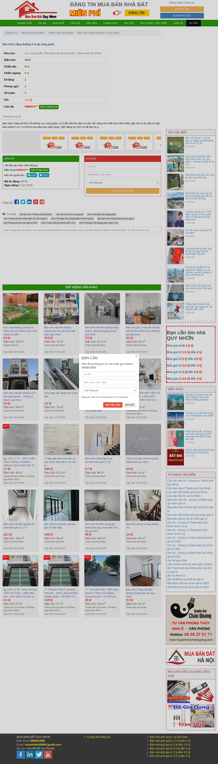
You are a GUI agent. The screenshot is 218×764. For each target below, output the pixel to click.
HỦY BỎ (129, 405)
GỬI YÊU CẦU (112, 405)
